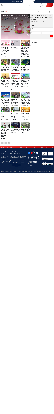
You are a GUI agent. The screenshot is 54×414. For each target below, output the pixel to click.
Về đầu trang (49, 147)
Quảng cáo (47, 1)
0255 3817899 (8, 1)
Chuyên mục (27, 5)
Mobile (44, 154)
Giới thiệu (25, 147)
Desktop (50, 154)
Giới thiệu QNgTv (37, 1)
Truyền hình (14, 5)
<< (1, 142)
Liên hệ (51, 1)
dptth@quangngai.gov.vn (17, 1)
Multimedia (37, 5)
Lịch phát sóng (32, 147)
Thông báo (43, 1)
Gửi (51, 35)
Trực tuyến (49, 5)
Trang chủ (7, 5)
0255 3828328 (4, 1)
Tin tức (32, 5)
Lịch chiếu (43, 5)
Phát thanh (20, 5)
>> (8, 142)
